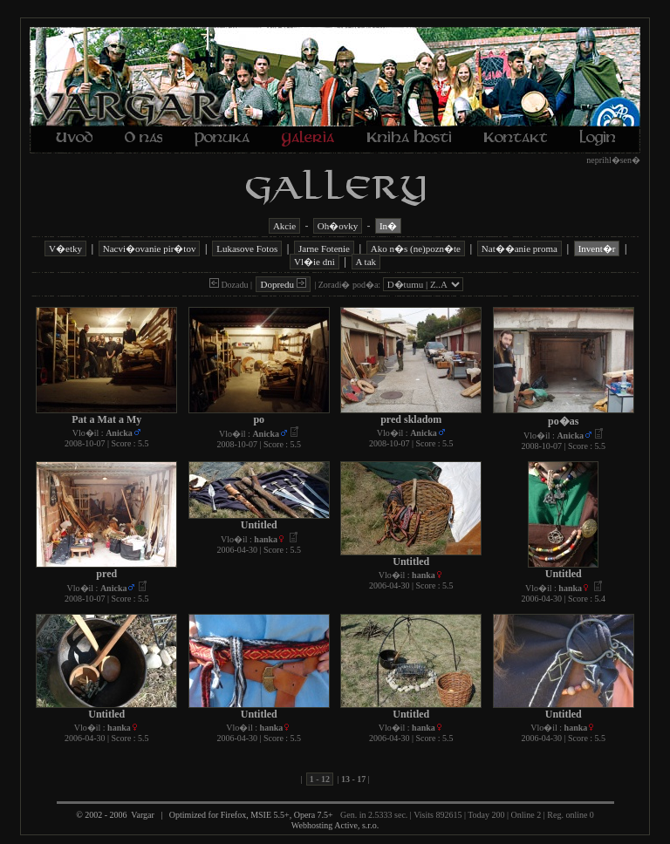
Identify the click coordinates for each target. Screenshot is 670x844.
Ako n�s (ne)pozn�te (416, 248)
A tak (366, 261)
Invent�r (597, 248)
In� (388, 226)
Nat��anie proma (519, 248)
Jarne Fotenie (324, 248)
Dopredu (282, 283)
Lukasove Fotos (246, 248)
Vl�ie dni (314, 261)
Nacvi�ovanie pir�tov (149, 248)
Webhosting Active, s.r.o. (335, 825)
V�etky (65, 248)
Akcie (284, 226)
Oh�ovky (338, 226)
